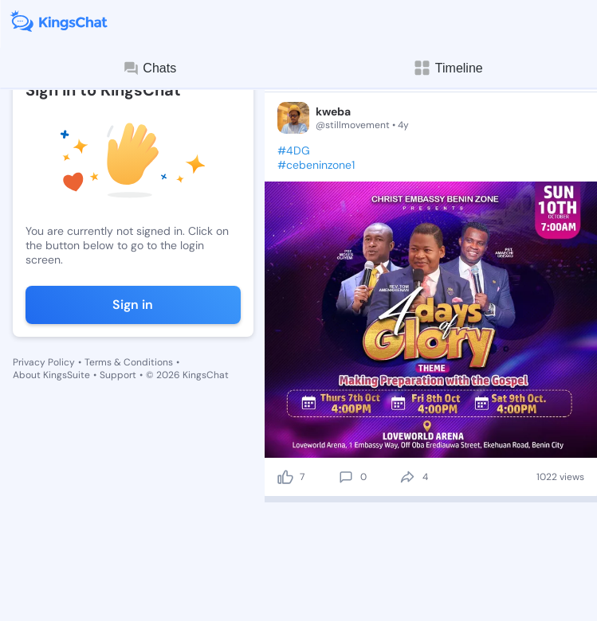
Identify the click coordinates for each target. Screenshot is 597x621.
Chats (149, 68)
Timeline (448, 68)
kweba (333, 111)
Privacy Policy (44, 362)
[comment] (346, 477)
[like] (285, 477)
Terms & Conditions (128, 362)
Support (118, 375)
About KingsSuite (51, 375)
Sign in (132, 304)
